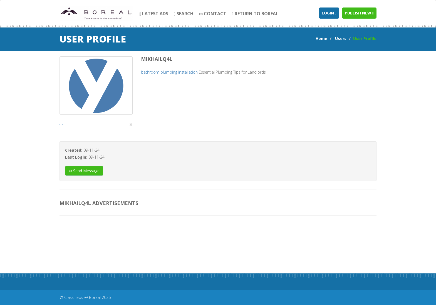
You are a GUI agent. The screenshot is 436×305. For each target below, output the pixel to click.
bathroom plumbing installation (169, 72)
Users (340, 38)
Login (329, 13)
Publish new (359, 13)
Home (321, 38)
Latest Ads (154, 14)
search (184, 14)
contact (212, 14)
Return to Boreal (255, 14)
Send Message (84, 170)
